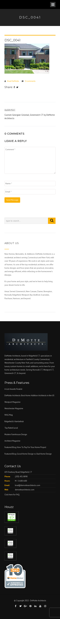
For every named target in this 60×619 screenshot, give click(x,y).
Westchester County (12, 363)
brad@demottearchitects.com (27, 485)
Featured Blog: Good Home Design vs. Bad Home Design (28, 454)
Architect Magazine (12, 441)
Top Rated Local (11, 428)
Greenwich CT (10, 373)
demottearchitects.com (24, 489)
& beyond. (21, 373)
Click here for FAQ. (12, 494)
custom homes (16, 366)
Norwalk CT (38, 370)
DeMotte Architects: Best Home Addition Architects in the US (29, 395)
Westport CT (48, 370)
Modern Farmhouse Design (15, 434)
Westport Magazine (12, 402)
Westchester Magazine (13, 408)
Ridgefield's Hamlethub (14, 421)
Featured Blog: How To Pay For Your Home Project (25, 447)
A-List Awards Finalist (13, 389)
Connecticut (45, 359)
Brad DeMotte (13, 81)
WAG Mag (8, 415)
